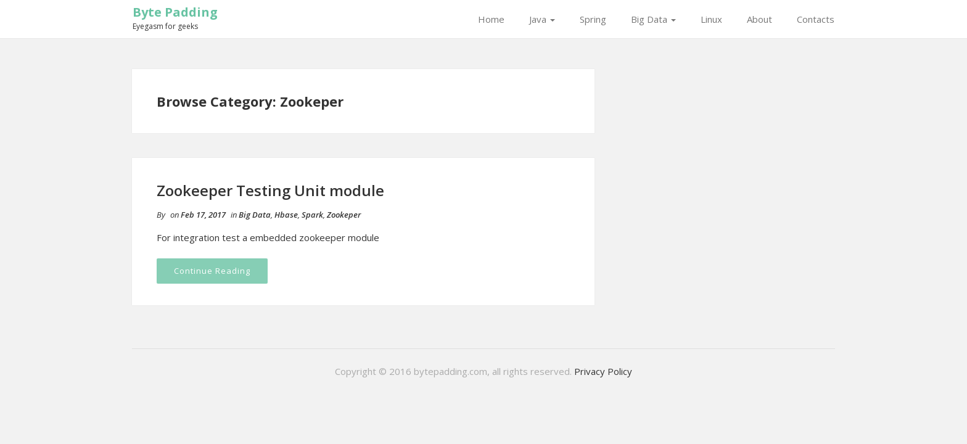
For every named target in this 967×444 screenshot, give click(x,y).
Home (491, 19)
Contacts (815, 19)
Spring (593, 19)
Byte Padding (175, 12)
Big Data (653, 19)
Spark (312, 214)
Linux (711, 19)
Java (542, 19)
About (759, 19)
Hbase (286, 214)
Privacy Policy (603, 371)
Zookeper (344, 214)
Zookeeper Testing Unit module (270, 190)
